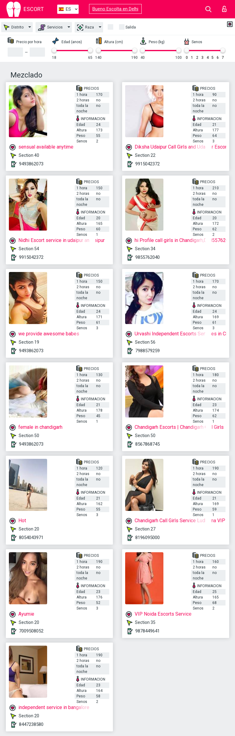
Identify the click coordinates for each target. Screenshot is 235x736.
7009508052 (31, 631)
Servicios (50, 28)
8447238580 (31, 724)
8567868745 (147, 444)
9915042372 (147, 164)
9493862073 (31, 164)
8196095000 (147, 537)
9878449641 (147, 631)
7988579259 (147, 350)
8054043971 (31, 537)
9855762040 (147, 257)
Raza (85, 28)
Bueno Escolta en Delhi (115, 9)
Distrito (14, 27)
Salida (130, 27)
